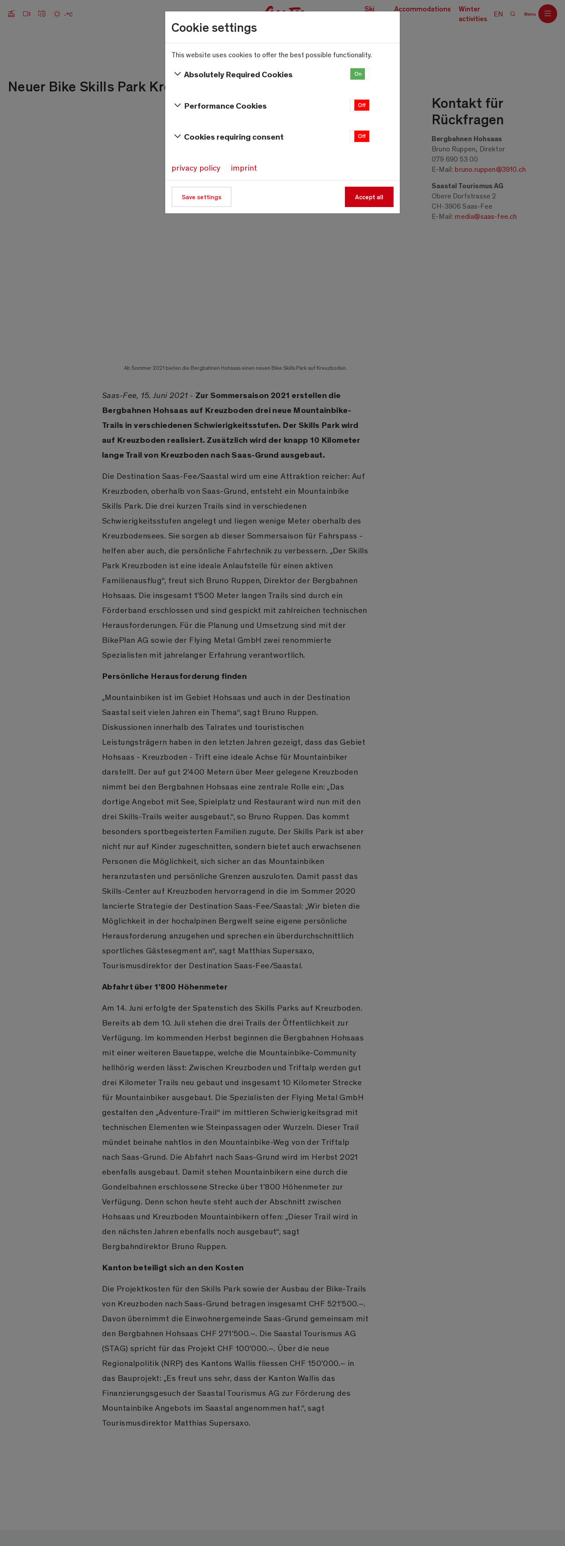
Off (362, 105)
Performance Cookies (219, 105)
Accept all (369, 197)
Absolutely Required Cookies (232, 74)
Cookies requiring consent (227, 136)
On (358, 73)
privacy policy (196, 167)
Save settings (201, 197)
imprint (244, 167)
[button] (360, 74)
